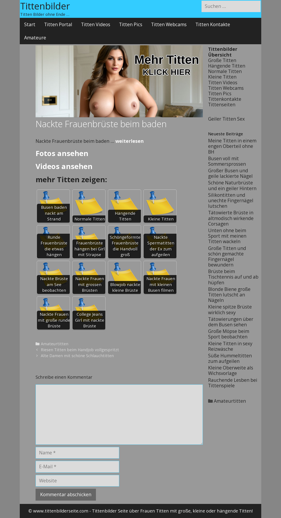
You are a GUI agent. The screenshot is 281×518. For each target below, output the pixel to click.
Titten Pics (130, 24)
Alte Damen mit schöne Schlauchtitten (77, 355)
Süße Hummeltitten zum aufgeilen (230, 358)
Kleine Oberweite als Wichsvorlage (230, 370)
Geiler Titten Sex (226, 119)
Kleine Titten (222, 77)
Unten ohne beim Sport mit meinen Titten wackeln (227, 235)
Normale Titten (225, 71)
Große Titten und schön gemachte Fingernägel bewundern (227, 256)
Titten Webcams (169, 24)
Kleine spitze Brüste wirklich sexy (230, 309)
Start (29, 24)
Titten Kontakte (212, 24)
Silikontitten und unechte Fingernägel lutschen (230, 200)
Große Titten (222, 60)
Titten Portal (58, 24)
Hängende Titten (226, 66)
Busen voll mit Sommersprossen (227, 161)
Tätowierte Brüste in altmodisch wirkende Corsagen (231, 218)
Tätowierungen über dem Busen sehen (230, 322)
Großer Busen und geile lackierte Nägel (230, 173)
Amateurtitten (54, 343)
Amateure (35, 38)
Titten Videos (95, 24)
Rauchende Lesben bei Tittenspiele (232, 383)
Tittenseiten (221, 104)
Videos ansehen (64, 166)
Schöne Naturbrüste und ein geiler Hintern (232, 185)
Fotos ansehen (62, 153)
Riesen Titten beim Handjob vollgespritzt (80, 349)
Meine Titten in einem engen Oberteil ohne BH (232, 146)
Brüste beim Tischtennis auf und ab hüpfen (233, 276)
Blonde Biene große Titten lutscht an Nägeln (229, 294)
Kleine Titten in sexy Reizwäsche (230, 346)
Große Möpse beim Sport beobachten (228, 334)
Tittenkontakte (224, 99)
